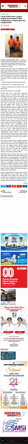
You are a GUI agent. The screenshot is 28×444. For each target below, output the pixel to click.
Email (12, 29)
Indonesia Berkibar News (11, 439)
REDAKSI (20, 439)
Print (7, 29)
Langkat (25, 183)
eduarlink (15, 441)
